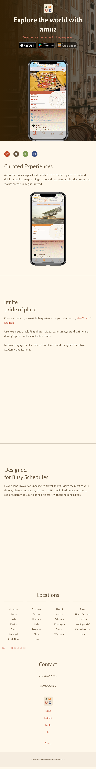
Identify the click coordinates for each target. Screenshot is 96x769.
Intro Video (82, 318)
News (48, 711)
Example (9, 322)
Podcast (48, 718)
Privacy (48, 743)
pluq (48, 732)
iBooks (48, 725)
